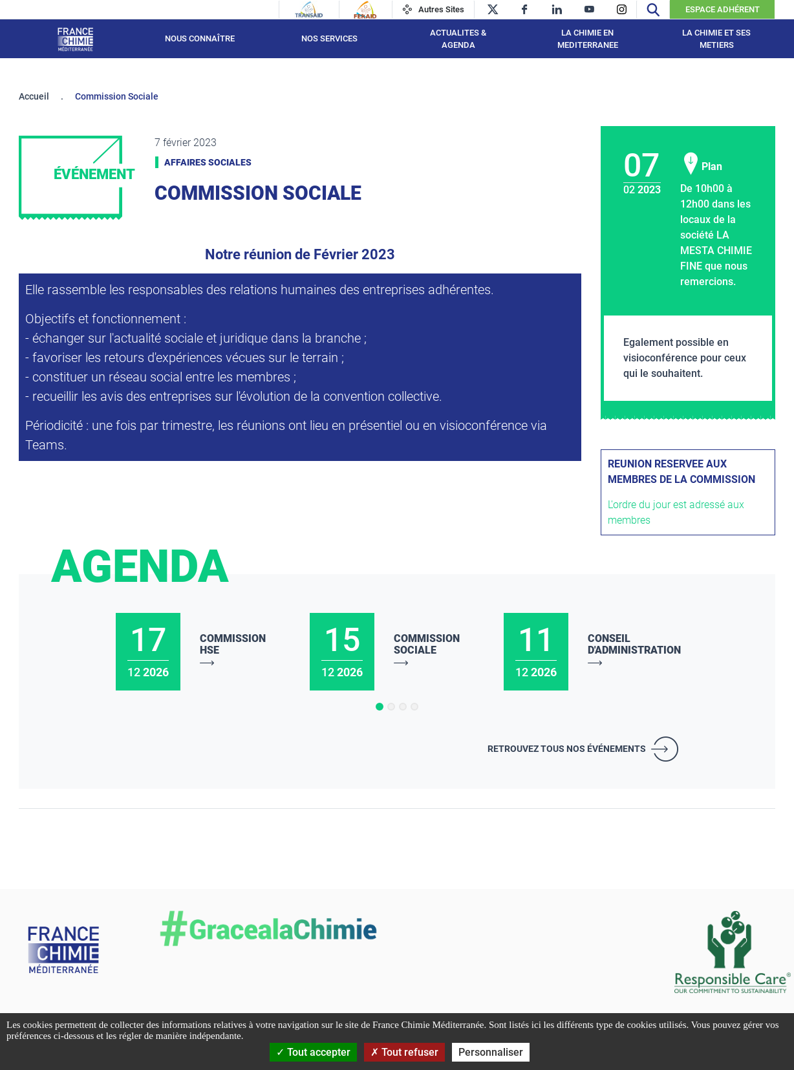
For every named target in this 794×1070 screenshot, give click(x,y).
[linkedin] (557, 9)
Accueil (34, 96)
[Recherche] (653, 9)
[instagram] (621, 9)
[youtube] (589, 9)
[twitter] (492, 9)
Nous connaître (200, 38)
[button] (379, 706)
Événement (94, 174)
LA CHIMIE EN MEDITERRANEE (587, 39)
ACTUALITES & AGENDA (458, 39)
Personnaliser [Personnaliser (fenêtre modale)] (490, 1052)
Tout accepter (313, 1052)
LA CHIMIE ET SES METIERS (716, 39)
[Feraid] (365, 10)
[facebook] (524, 9)
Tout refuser (404, 1052)
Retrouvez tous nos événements (567, 749)
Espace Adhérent (722, 9)
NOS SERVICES (329, 38)
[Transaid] (309, 10)
